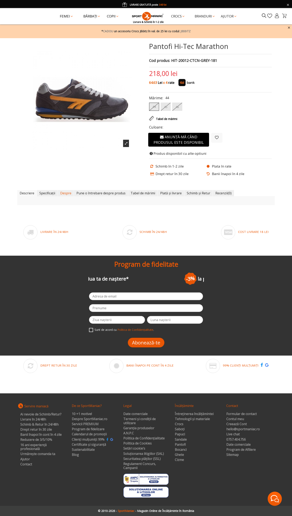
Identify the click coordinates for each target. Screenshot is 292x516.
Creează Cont (236, 424)
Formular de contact (241, 414)
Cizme (179, 460)
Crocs (179, 424)
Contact (26, 464)
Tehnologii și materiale (192, 419)
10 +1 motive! (82, 414)
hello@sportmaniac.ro (243, 429)
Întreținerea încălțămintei (194, 414)
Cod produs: (159, 61)
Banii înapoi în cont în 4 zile (41, 435)
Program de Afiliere (241, 450)
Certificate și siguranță (89, 445)
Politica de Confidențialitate (135, 330)
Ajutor (25, 459)
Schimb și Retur (198, 193)
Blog (75, 455)
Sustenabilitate (83, 450)
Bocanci (181, 450)
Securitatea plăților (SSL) (142, 459)
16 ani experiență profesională (33, 447)
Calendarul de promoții (89, 434)
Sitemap (232, 455)
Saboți (180, 429)
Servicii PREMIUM (85, 424)
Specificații (47, 193)
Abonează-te (146, 342)
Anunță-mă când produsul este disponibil (179, 139)
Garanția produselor (138, 428)
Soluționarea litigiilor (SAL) (143, 454)
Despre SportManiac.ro (89, 419)
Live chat (233, 434)
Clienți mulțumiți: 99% (88, 440)
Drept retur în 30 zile (36, 430)
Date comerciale (135, 414)
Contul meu (235, 419)
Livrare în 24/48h (33, 420)
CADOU (108, 31)
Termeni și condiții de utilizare (139, 421)
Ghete (179, 455)
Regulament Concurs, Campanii (139, 466)
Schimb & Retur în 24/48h (39, 425)
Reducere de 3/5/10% (36, 440)
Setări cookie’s (134, 449)
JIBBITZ (185, 31)
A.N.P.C (128, 433)
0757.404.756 (236, 440)
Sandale (181, 440)
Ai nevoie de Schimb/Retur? (40, 414)
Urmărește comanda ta (37, 454)
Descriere (27, 193)
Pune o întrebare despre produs (101, 193)
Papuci (180, 434)
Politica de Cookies (137, 443)
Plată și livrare (171, 193)
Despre (65, 193)
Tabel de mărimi (143, 193)
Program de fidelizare (88, 429)
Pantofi (180, 445)
